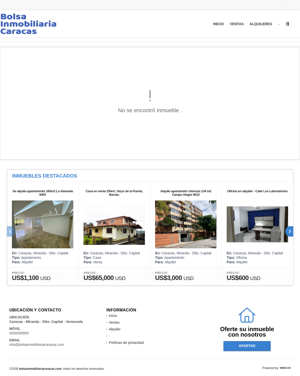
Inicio (218, 24)
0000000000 (19, 333)
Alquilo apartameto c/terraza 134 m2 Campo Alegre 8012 (185, 192)
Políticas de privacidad (126, 343)
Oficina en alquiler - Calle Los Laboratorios (257, 191)
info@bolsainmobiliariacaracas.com (36, 345)
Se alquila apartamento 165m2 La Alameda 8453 (42, 192)
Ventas (237, 24)
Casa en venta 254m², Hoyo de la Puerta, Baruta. (114, 192)
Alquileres (261, 24)
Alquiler (115, 329)
